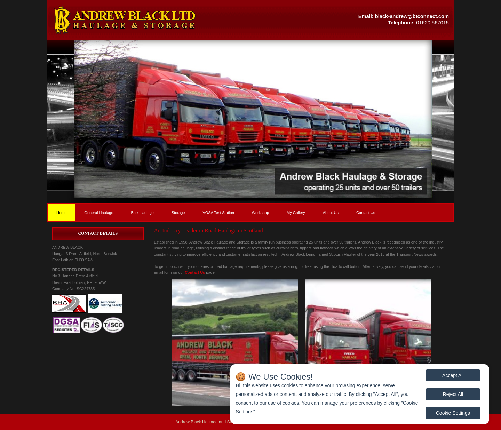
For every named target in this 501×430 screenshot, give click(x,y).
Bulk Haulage (142, 212)
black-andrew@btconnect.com (412, 16)
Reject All (453, 394)
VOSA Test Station (218, 212)
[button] (148, 19)
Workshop (260, 212)
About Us (331, 212)
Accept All (452, 375)
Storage (178, 212)
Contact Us (365, 212)
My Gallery (296, 212)
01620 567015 (432, 22)
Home (61, 212)
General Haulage (98, 212)
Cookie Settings (453, 413)
